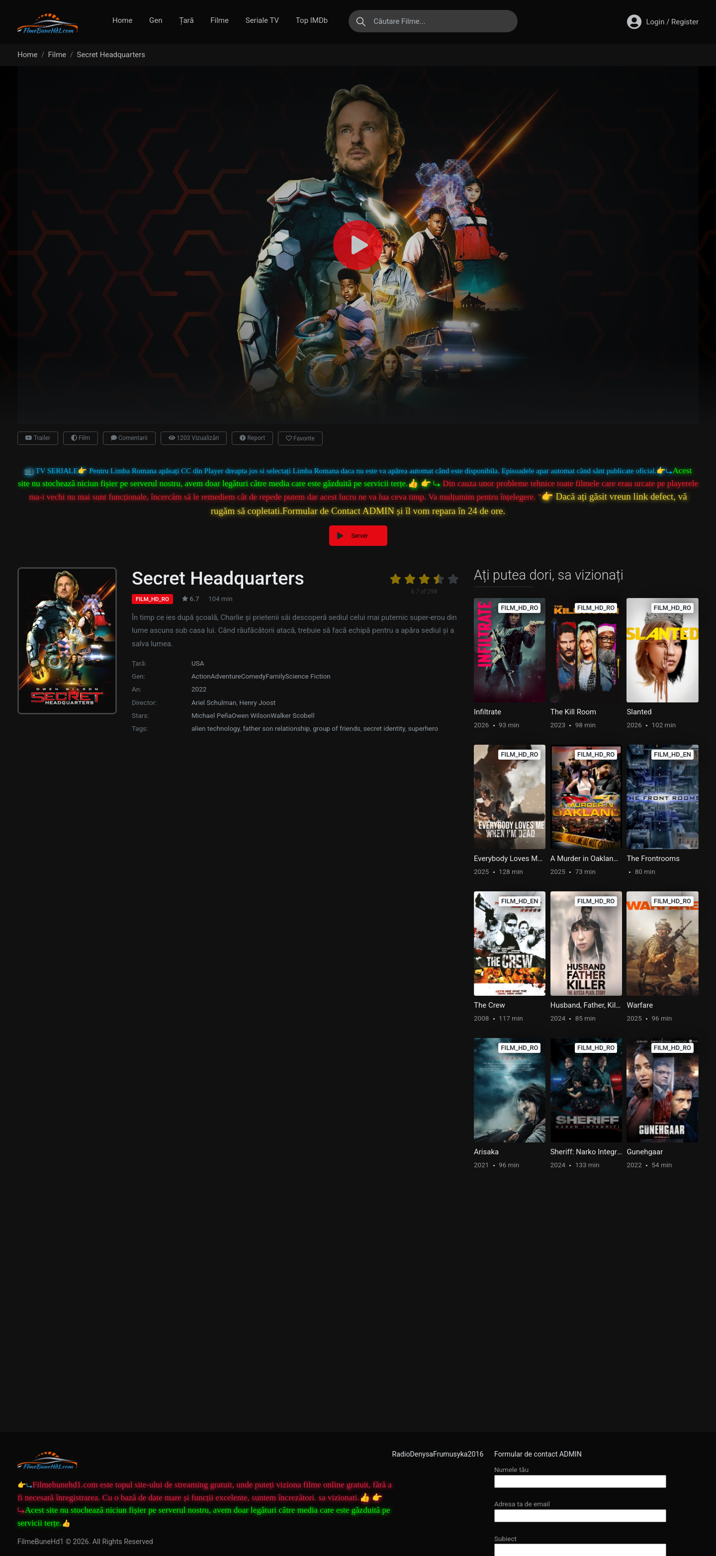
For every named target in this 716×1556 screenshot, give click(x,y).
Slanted (638, 711)
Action (201, 676)
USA (197, 663)
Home (122, 20)
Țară (186, 20)
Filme (219, 20)
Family (275, 676)
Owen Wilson (251, 715)
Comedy (253, 676)
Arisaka (486, 1151)
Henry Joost (257, 702)
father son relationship (276, 728)
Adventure (226, 676)
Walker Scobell (292, 715)
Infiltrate (487, 711)
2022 (198, 689)
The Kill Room (573, 711)
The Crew (489, 1005)
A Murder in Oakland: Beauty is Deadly (586, 858)
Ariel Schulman (213, 702)
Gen (155, 20)
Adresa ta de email (580, 1509)
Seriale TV (262, 20)
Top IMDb (312, 20)
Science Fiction (308, 676)
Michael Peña (211, 715)
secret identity (384, 728)
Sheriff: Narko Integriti (586, 1151)
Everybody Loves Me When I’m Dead (509, 858)
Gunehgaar (644, 1151)
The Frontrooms (653, 858)
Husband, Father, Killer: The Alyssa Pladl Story (586, 1005)
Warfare (639, 1005)
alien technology (215, 728)
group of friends (336, 728)
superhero (423, 728)
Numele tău (580, 1475)
